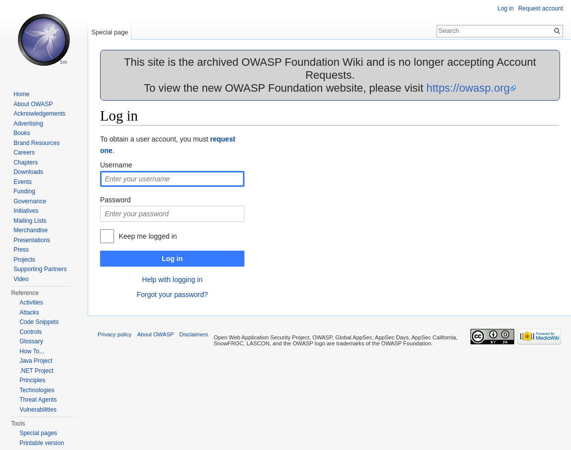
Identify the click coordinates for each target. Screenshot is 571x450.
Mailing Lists (29, 220)
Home (21, 94)
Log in (172, 259)
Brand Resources (36, 143)
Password (115, 200)
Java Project (35, 360)
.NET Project (36, 370)
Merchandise (30, 230)
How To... (31, 351)
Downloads (28, 171)
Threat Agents (38, 399)
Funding (24, 191)
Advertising (28, 123)
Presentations (31, 240)
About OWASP (33, 104)
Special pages (38, 433)
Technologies (36, 390)
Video (20, 279)
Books (21, 133)
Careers (24, 152)
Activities (31, 302)
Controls (30, 331)
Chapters (25, 162)
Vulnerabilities (37, 409)
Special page (109, 32)
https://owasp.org (468, 88)
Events (22, 181)
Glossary (31, 341)
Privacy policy (114, 334)
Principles (32, 380)
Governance (29, 201)
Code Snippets (39, 321)
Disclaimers (193, 334)
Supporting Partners (40, 269)
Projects (24, 259)
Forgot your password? (172, 295)
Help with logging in (172, 280)
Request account (540, 8)
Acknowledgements (39, 113)
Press (21, 249)
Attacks (29, 312)
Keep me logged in (147, 236)
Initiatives (25, 210)
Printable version (41, 443)
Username (116, 165)
